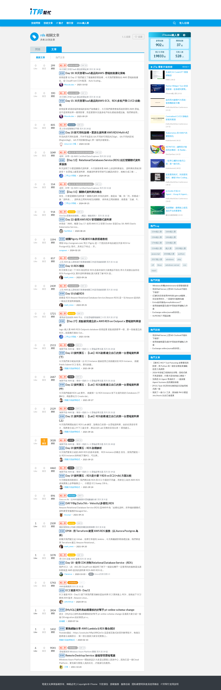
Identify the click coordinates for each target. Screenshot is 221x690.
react (154, 270)
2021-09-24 (88, 487)
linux (160, 265)
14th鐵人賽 (171, 237)
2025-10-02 (82, 84)
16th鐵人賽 (171, 231)
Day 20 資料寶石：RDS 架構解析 (84, 448)
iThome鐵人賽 (173, 35)
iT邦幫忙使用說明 (170, 684)
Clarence (66, 574)
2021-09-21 (78, 515)
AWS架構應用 (65, 586)
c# (153, 265)
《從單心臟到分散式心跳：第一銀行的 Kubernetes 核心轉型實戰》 (176, 162)
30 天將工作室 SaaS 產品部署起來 (74, 69)
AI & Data (71, 496)
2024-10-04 (84, 144)
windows (170, 259)
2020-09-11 (81, 601)
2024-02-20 (75, 250)
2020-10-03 (80, 574)
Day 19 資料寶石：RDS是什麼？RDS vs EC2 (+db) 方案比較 (99, 475)
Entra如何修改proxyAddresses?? (167, 302)
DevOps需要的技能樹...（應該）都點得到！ (78, 215)
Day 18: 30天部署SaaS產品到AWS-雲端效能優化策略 (95, 73)
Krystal (65, 515)
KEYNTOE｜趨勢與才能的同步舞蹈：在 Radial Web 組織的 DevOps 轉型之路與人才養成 (176, 149)
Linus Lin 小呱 (68, 144)
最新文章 (40, 57)
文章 (54, 49)
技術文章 (48, 23)
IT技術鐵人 (72, 648)
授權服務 (114, 684)
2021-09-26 (88, 431)
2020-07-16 (73, 621)
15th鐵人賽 (157, 231)
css (184, 265)
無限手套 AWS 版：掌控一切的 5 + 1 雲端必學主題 (81, 349)
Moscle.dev (67, 84)
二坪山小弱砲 (68, 175)
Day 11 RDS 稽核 (75, 265)
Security (71, 125)
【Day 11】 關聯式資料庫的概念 (84, 191)
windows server (172, 265)
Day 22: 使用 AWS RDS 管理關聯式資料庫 (89, 219)
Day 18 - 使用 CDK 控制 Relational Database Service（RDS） (100, 562)
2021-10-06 (84, 336)
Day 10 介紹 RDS (75, 293)
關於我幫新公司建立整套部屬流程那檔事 (77, 527)
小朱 (64, 667)
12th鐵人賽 (171, 242)
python (181, 254)
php (179, 259)
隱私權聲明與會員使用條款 (145, 684)
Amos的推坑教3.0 (99, 574)
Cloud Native (73, 258)
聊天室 (70, 23)
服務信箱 (125, 684)
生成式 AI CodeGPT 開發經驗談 (177, 73)
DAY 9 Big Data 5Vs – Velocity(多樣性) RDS (90, 503)
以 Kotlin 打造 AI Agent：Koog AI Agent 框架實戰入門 (176, 193)
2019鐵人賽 (180, 248)
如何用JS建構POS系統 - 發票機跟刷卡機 (176, 101)
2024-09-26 (84, 175)
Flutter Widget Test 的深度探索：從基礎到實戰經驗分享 (177, 88)
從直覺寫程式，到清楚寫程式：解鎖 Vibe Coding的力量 (176, 176)
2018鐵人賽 (169, 254)
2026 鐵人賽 (83, 23)
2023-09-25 (81, 305)
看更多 (186, 67)
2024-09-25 (84, 203)
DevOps (71, 212)
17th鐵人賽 (157, 242)
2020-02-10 (83, 640)
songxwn (63, 250)
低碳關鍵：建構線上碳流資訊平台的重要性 (176, 209)
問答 (38, 49)
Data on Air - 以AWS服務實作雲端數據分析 (78, 499)
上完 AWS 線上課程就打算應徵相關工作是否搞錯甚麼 (82, 262)
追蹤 (138, 36)
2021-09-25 (88, 459)
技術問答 (35, 23)
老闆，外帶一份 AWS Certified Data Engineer (79, 156)
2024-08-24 (80, 231)
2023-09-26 (81, 277)
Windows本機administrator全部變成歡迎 (170, 285)
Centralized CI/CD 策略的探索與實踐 (177, 118)
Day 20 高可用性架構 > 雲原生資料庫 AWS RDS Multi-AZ (97, 132)
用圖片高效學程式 (69, 368)
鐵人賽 (169, 248)
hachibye (66, 231)
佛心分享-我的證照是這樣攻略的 (80, 152)
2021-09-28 (88, 368)
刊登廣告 (103, 684)
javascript (156, 254)
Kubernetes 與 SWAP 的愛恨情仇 (176, 134)
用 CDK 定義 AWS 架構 (69, 559)
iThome (93, 684)
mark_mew (66, 277)
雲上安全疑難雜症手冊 (69, 128)
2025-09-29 (82, 116)
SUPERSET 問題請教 (162, 316)
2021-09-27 (88, 400)
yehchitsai (66, 601)
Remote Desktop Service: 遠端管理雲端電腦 (90, 655)
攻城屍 (62, 621)
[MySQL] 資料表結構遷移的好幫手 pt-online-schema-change (100, 609)
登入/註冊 (184, 23)
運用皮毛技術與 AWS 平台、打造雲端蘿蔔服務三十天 (82, 317)
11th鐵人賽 (157, 248)
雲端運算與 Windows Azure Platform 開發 (77, 651)
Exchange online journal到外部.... (167, 312)
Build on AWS (73, 65)
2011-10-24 (76, 667)
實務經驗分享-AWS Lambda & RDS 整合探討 (90, 628)
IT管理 (70, 345)
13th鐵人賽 (157, 237)
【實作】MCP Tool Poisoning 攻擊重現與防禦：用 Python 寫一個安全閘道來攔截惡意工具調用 (171, 366)
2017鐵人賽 (157, 259)
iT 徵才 (59, 23)
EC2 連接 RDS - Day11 (78, 590)
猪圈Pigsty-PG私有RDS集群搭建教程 (87, 238)
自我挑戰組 (72, 583)
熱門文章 (60, 57)
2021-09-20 (81, 546)
